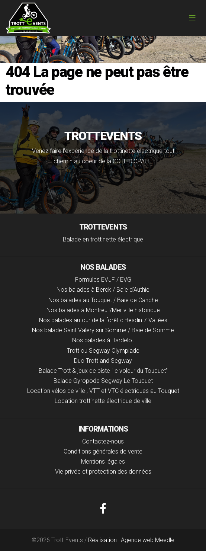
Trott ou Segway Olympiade (103, 350)
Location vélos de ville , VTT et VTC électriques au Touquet (103, 390)
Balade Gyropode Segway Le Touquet (103, 380)
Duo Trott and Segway (103, 360)
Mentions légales (103, 461)
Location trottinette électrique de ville (103, 400)
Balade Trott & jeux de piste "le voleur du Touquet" (103, 370)
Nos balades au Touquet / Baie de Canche (103, 300)
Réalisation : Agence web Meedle (131, 540)
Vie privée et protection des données (103, 471)
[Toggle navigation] (192, 18)
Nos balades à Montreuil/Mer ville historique (103, 310)
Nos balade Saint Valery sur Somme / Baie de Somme (103, 330)
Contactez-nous (103, 441)
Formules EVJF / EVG (103, 279)
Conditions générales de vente (103, 451)
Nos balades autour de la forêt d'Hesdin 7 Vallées (103, 320)
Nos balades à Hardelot (103, 340)
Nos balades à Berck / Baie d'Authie (103, 289)
